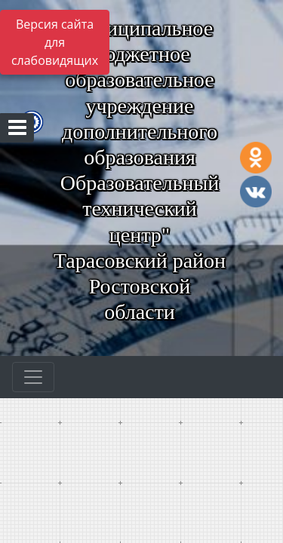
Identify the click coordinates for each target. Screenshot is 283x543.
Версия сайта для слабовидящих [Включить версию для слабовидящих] (54, 42)
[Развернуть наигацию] (33, 377)
